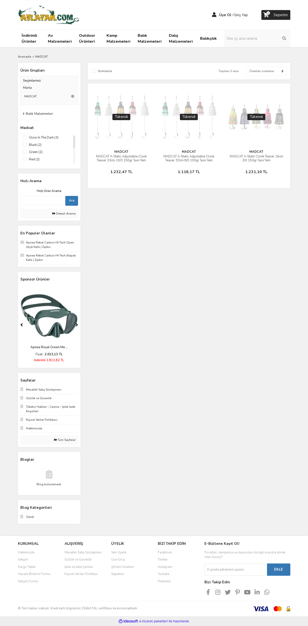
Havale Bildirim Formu (34, 574)
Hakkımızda (26, 552)
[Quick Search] (41, 200)
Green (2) (35, 152)
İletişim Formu (28, 581)
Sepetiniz (117, 574)
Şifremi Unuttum (122, 567)
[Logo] (49, 15)
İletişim (23, 559)
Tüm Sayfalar (65, 440)
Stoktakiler (105, 71)
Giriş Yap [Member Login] (241, 15)
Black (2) (35, 145)
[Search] (257, 38)
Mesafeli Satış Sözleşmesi (83, 552)
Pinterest (164, 581)
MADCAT (41, 57)
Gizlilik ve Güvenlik (78, 559)
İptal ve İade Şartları (79, 567)
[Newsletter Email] (235, 569)
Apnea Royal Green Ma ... (49, 347)
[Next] (77, 324)
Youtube (163, 574)
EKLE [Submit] (278, 569)
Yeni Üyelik (118, 552)
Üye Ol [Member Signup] (225, 15)
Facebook (165, 552)
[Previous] (21, 324)
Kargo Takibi (27, 567)
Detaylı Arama (64, 214)
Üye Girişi (118, 559)
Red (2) (34, 159)
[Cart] (275, 15)
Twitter (163, 559)
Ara (71, 200)
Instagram (165, 567)
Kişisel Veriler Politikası (81, 574)
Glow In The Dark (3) (43, 137)
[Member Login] (214, 15)
